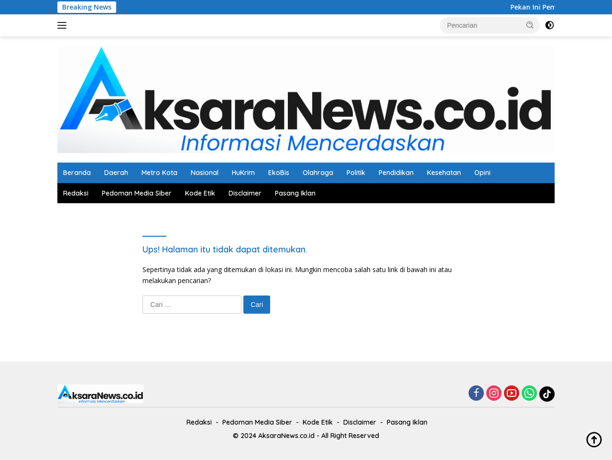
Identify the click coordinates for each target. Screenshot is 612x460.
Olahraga (318, 172)
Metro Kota (159, 172)
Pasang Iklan (295, 193)
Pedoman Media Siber (137, 193)
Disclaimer (245, 193)
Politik (356, 172)
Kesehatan (444, 172)
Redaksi (75, 193)
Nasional (205, 172)
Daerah (116, 172)
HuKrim (243, 172)
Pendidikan (396, 172)
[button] (530, 25)
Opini (482, 172)
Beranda (77, 172)
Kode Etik (200, 193)
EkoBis (278, 172)
